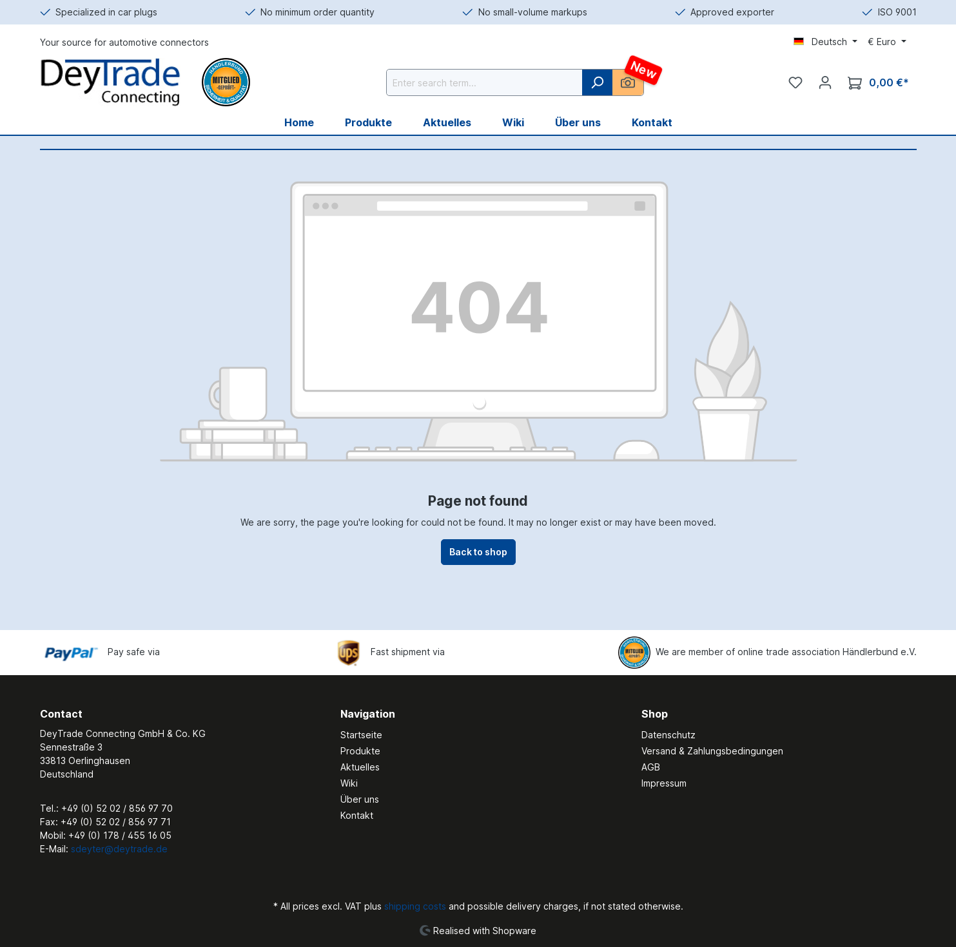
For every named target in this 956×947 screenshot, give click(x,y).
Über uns (359, 799)
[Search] (597, 82)
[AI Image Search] (627, 82)
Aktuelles (360, 766)
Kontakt (356, 815)
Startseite (361, 734)
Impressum (664, 783)
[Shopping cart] (878, 82)
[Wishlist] (795, 82)
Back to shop (478, 551)
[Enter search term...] (485, 82)
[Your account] (825, 82)
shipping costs (415, 906)
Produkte (360, 750)
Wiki (349, 783)
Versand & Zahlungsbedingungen (712, 750)
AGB (650, 766)
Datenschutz (668, 734)
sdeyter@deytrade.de (119, 848)
